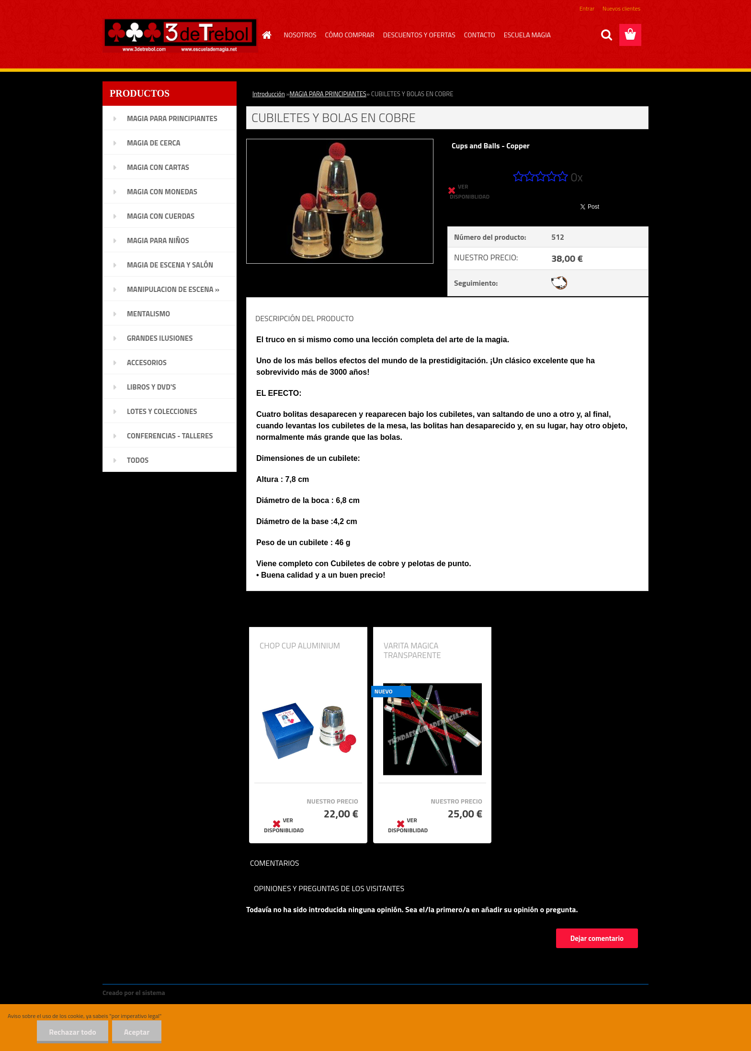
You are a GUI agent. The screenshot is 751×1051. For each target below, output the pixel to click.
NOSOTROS (300, 35)
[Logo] (180, 35)
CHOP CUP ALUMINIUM (300, 645)
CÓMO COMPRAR (350, 35)
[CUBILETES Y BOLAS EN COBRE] (340, 143)
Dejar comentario (597, 938)
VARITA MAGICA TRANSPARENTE (412, 650)
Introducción (268, 94)
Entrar (587, 8)
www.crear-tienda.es (199, 992)
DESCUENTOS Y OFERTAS (419, 35)
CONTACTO (479, 35)
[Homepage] (265, 35)
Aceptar (136, 1032)
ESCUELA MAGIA (527, 35)
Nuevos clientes (621, 8)
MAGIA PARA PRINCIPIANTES (328, 94)
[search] (606, 35)
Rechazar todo (72, 1032)
